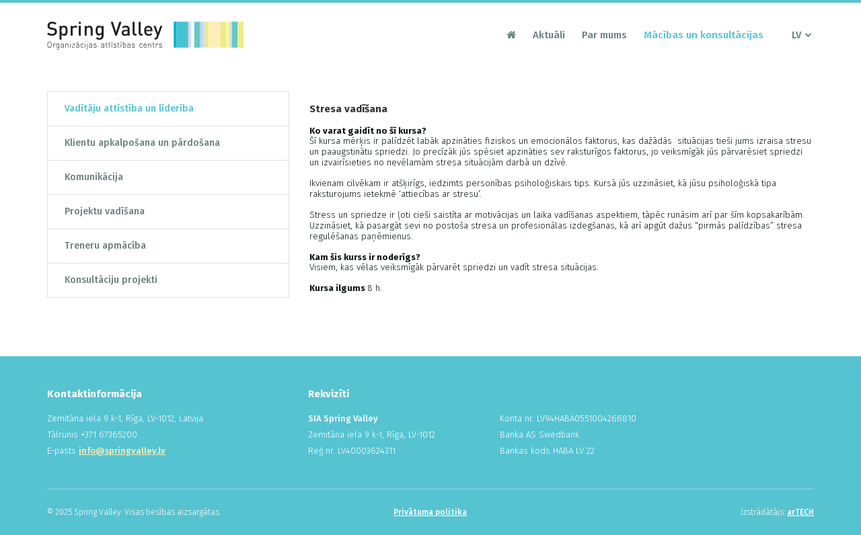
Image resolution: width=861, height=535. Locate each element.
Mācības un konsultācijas (703, 35)
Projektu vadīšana (105, 211)
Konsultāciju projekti (111, 280)
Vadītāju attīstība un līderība (129, 108)
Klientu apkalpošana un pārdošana (142, 143)
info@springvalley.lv (122, 451)
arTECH (800, 512)
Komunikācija (94, 177)
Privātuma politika (430, 512)
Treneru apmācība (105, 245)
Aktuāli (549, 35)
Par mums (604, 35)
